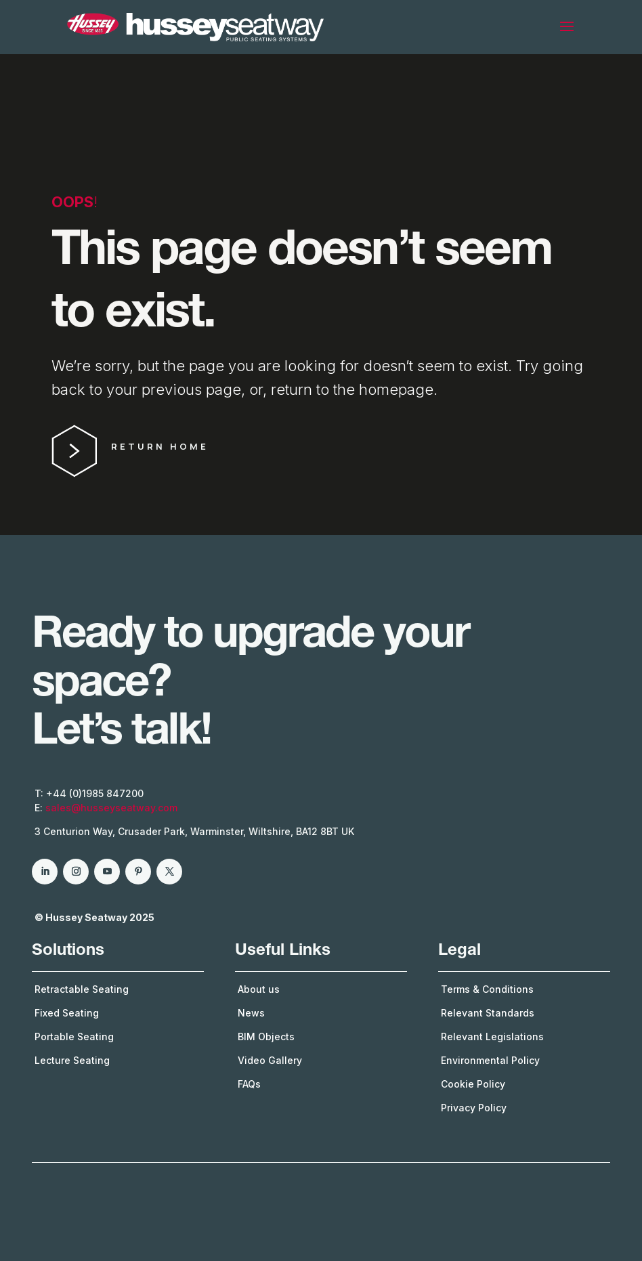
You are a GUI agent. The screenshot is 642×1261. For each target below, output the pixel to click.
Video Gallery (270, 1060)
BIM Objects (266, 1036)
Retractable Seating (82, 989)
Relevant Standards (487, 1013)
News (251, 1013)
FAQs (249, 1084)
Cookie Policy (473, 1084)
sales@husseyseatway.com (111, 807)
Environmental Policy (490, 1060)
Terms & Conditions (487, 989)
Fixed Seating (67, 1013)
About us (259, 989)
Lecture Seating (72, 1060)
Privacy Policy (474, 1107)
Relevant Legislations (492, 1036)
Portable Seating (74, 1036)
